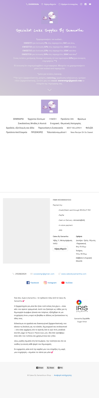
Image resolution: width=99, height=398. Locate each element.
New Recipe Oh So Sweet (82, 132)
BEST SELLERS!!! (74, 128)
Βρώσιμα (82, 119)
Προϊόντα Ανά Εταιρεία (16, 132)
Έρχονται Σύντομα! (36, 119)
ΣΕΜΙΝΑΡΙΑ (18, 119)
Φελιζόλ (89, 128)
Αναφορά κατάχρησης (63, 375)
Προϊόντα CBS (67, 119)
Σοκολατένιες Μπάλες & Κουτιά (32, 123)
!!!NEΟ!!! (53, 119)
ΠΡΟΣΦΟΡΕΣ (37, 132)
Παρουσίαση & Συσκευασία (50, 128)
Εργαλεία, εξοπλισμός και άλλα (20, 128)
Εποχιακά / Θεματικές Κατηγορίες (65, 123)
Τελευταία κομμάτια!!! (57, 132)
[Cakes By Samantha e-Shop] (49, 106)
